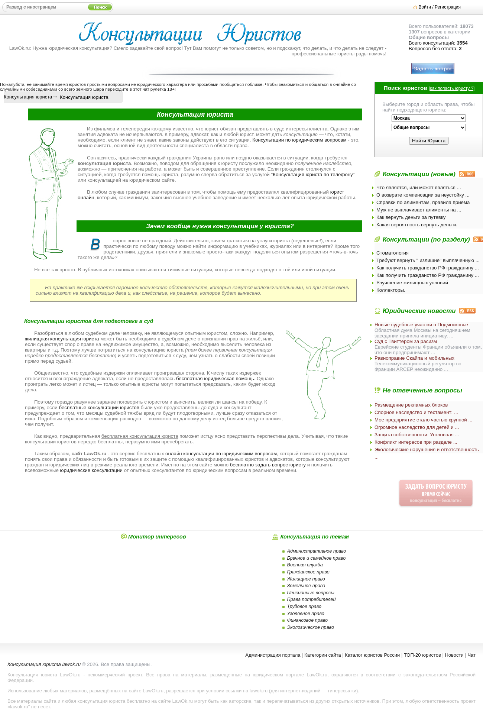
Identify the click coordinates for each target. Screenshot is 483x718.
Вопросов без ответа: (435, 48)
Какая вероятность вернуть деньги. (416, 224)
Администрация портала (272, 655)
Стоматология (392, 253)
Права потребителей (311, 599)
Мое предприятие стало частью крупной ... (424, 420)
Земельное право (306, 585)
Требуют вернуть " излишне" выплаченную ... (428, 260)
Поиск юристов (405, 88)
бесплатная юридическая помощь (215, 378)
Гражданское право (308, 572)
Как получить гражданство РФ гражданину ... (427, 268)
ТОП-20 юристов (422, 655)
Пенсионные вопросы (310, 592)
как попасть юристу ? (451, 88)
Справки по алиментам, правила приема (423, 202)
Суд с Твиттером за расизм (406, 341)
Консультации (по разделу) (426, 239)
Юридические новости (419, 310)
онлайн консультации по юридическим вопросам (221, 453)
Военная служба (305, 564)
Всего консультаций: (438, 43)
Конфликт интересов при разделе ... (416, 442)
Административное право (316, 551)
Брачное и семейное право (316, 558)
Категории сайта (322, 655)
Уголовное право (305, 613)
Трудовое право (304, 606)
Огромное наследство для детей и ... (417, 427)
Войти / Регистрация (440, 7)
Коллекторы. (390, 290)
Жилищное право (306, 579)
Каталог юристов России (372, 655)
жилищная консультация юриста (62, 339)
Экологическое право (310, 627)
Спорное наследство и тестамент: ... (416, 412)
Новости (454, 655)
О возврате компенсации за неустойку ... (423, 195)
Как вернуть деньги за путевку (411, 217)
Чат (471, 655)
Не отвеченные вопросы (422, 390)
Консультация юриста (28, 97)
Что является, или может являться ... (418, 187)
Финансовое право (307, 620)
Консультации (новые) (419, 174)
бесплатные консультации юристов (99, 407)
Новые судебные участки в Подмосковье (421, 324)
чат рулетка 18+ (159, 89)
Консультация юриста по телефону (313, 174)
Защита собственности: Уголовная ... (417, 434)
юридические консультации (91, 470)
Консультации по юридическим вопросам (299, 140)
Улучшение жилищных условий (412, 282)
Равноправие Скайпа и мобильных (414, 358)
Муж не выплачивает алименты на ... (418, 210)
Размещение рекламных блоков (411, 405)
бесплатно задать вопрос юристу (268, 465)
